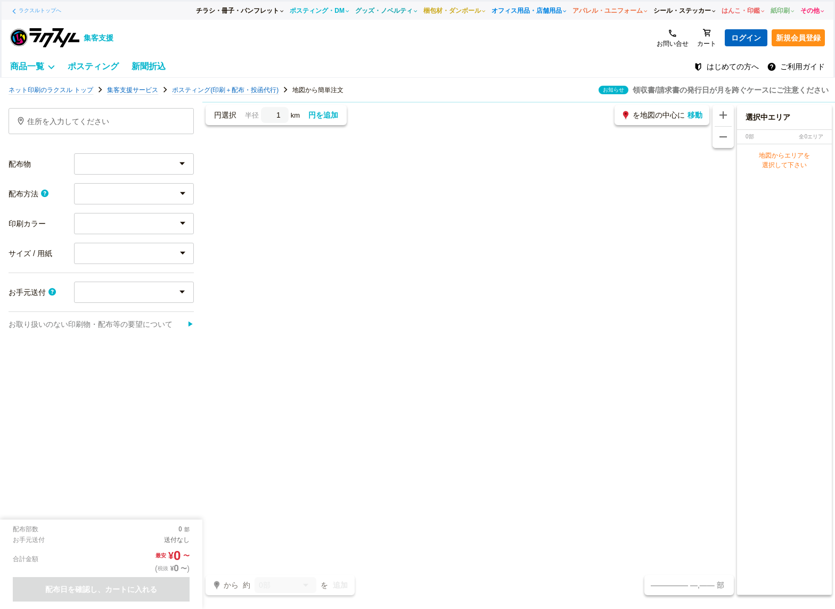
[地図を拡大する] (723, 115)
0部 (285, 586)
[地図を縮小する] (723, 137)
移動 (694, 115)
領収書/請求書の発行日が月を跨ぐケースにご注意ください (731, 90)
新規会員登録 (798, 38)
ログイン (746, 38)
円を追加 (323, 115)
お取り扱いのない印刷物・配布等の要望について (101, 324)
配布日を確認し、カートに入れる (101, 589)
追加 (340, 585)
